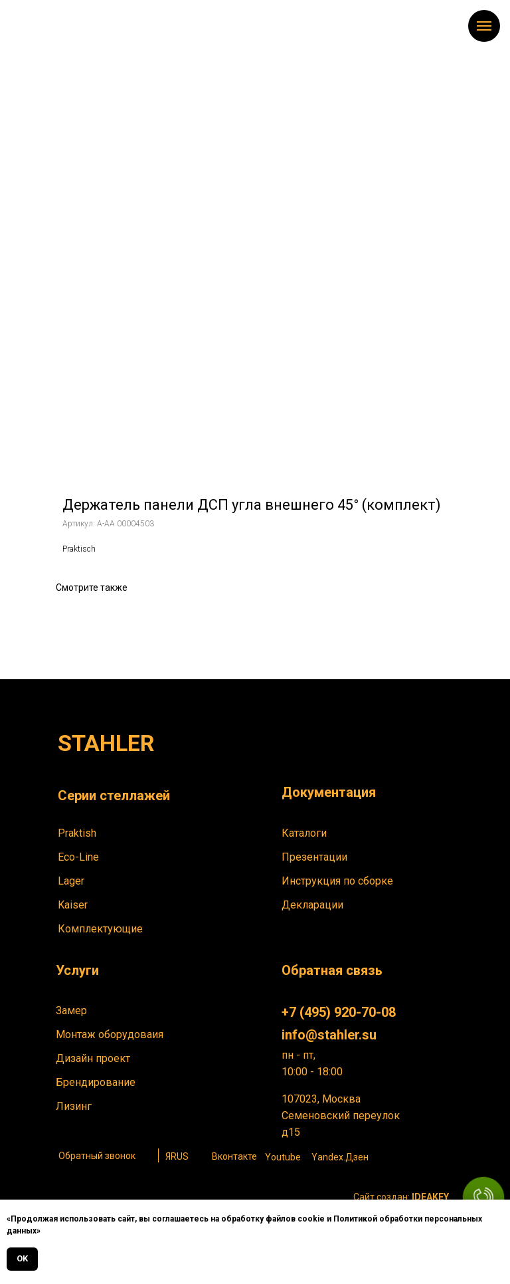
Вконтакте (234, 1156)
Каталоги (304, 833)
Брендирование (95, 1082)
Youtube (283, 1157)
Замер (71, 1010)
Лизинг (74, 1106)
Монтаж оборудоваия (109, 1034)
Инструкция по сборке (337, 881)
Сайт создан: (401, 1197)
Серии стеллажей (114, 795)
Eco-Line (78, 857)
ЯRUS (177, 1156)
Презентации (314, 857)
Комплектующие (100, 928)
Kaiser (73, 905)
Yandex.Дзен (340, 1157)
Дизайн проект (93, 1058)
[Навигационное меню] (484, 26)
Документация (329, 792)
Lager (71, 881)
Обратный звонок (96, 1155)
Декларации (312, 905)
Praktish (77, 833)
